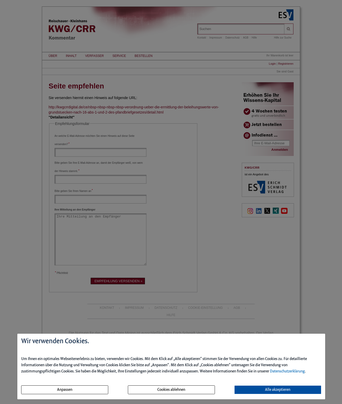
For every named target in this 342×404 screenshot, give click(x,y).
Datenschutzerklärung (287, 371)
